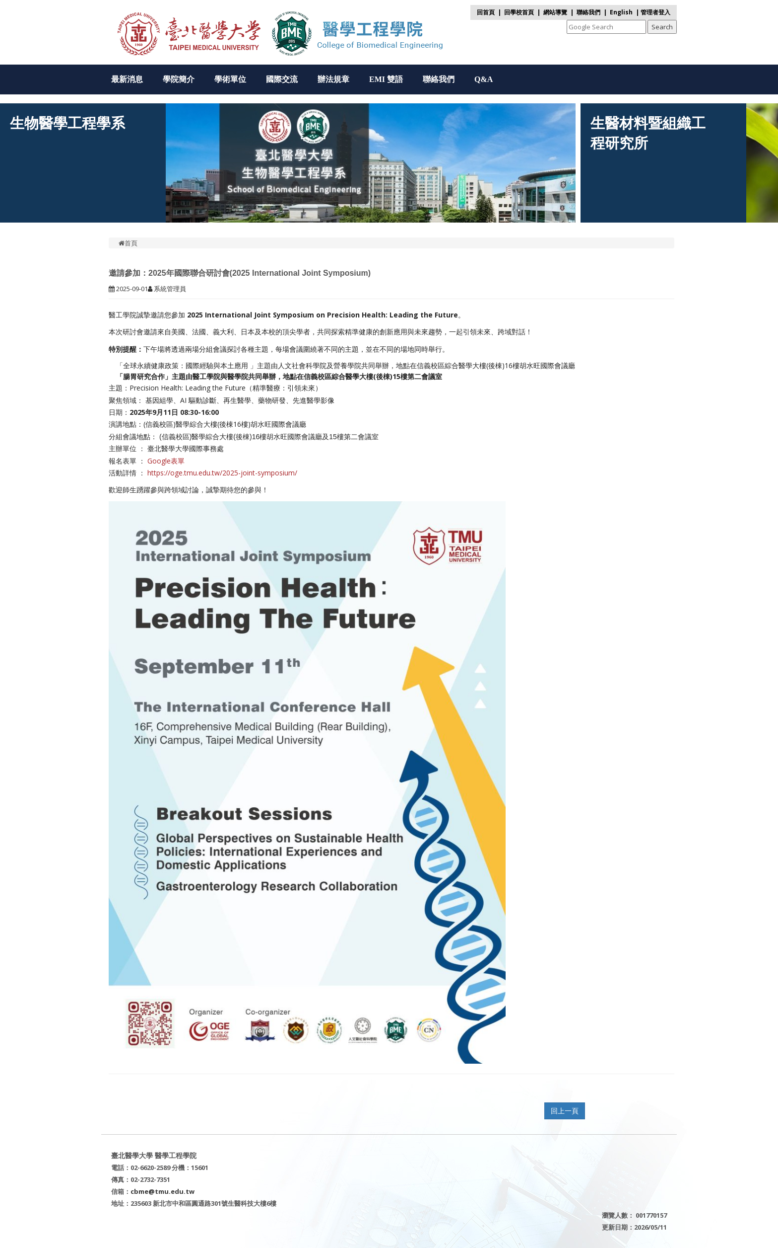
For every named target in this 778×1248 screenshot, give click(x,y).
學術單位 (230, 79)
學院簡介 (178, 79)
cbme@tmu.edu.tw (162, 1191)
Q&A (483, 79)
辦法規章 (333, 79)
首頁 (128, 242)
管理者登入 (655, 12)
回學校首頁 (519, 12)
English (621, 12)
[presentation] (237, 208)
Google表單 (166, 461)
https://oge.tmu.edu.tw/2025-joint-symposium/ (222, 472)
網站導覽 (555, 12)
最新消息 (127, 79)
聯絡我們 (588, 12)
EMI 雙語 (386, 79)
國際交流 (282, 79)
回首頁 (486, 12)
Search (662, 26)
